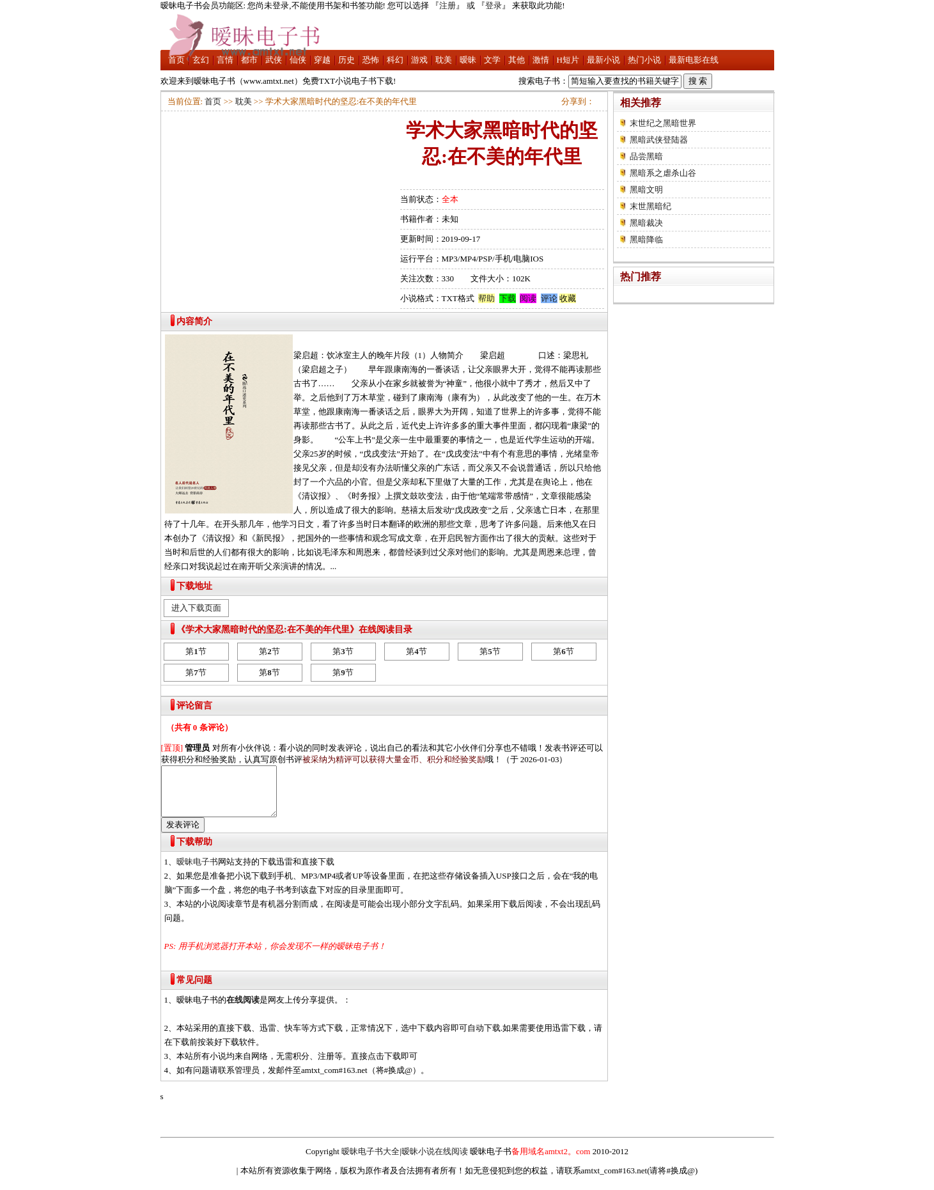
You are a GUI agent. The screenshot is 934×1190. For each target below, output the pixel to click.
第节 (195, 651)
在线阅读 (243, 1009)
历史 (346, 60)
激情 (541, 60)
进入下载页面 (196, 608)
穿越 (322, 60)
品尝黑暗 (646, 156)
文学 (492, 60)
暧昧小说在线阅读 (434, 1161)
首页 (176, 60)
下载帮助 (194, 851)
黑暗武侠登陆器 (659, 140)
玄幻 (200, 60)
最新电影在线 (694, 60)
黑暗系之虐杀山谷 (663, 173)
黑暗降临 (646, 239)
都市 (249, 60)
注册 (447, 5)
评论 (549, 298)
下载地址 (194, 586)
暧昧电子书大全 (370, 1161)
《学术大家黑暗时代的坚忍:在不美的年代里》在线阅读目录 (294, 629)
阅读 (528, 298)
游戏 (419, 60)
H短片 (568, 60)
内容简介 (194, 321)
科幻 (395, 60)
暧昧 (468, 60)
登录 (493, 5)
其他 (516, 60)
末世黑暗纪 (650, 206)
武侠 (273, 60)
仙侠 (298, 60)
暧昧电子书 (197, 871)
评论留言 (194, 705)
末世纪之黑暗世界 (663, 123)
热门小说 (644, 60)
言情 (225, 60)
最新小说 (603, 60)
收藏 (567, 298)
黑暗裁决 (646, 223)
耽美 (443, 60)
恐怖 (370, 60)
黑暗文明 (646, 189)
